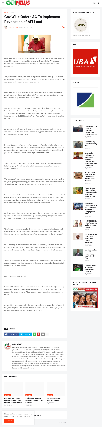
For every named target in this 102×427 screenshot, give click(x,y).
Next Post (62, 423)
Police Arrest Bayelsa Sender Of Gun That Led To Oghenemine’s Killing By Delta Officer (91, 209)
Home (6, 12)
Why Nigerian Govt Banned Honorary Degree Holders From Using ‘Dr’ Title (91, 254)
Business (13, 12)
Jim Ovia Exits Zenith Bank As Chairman (54, 399)
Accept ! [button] (9, 421)
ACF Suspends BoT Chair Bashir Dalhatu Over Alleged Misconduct (91, 238)
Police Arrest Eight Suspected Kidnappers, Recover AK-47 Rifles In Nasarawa (91, 130)
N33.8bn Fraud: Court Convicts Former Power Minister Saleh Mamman (13, 400)
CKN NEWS (17, 344)
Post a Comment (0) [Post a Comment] (34, 415)
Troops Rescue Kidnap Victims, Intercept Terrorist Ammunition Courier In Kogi (91, 192)
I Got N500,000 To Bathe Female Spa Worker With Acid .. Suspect (91, 224)
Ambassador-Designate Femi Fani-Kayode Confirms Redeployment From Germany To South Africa (91, 159)
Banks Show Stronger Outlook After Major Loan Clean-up (34, 400)
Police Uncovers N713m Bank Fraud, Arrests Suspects (90, 268)
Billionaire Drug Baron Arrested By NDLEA (91, 144)
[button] (3, 3)
